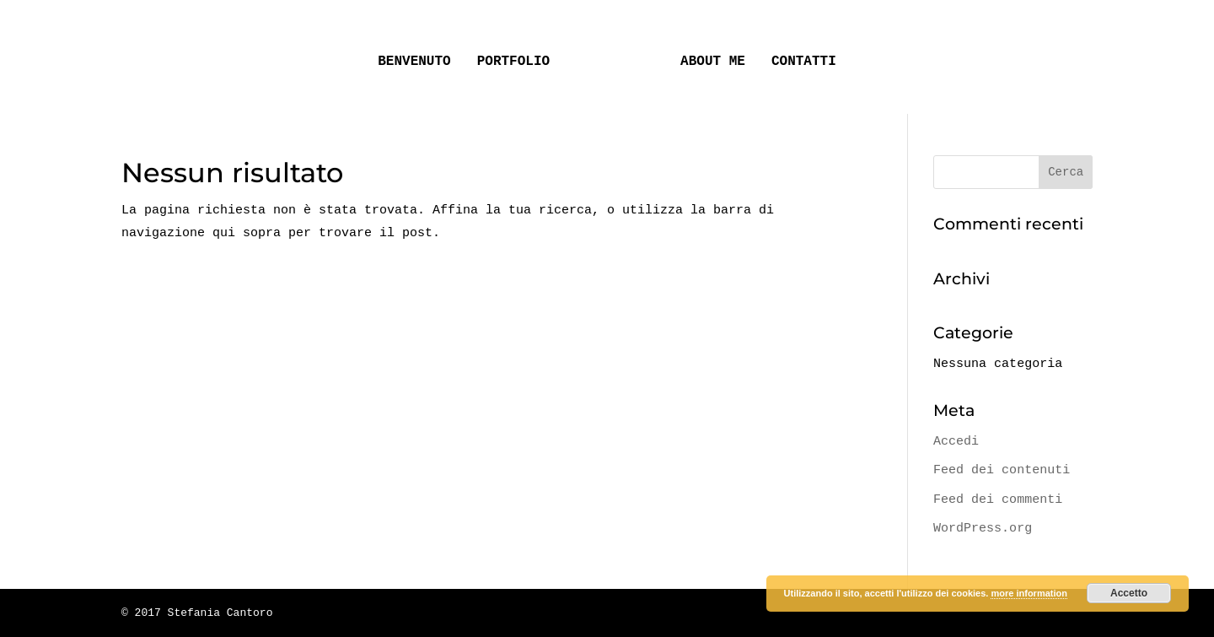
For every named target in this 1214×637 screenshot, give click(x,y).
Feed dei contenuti (1001, 470)
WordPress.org (982, 528)
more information (1028, 593)
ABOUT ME (706, 55)
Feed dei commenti (997, 499)
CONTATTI (797, 55)
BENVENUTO (420, 55)
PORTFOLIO (519, 55)
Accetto (1128, 593)
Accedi (956, 441)
